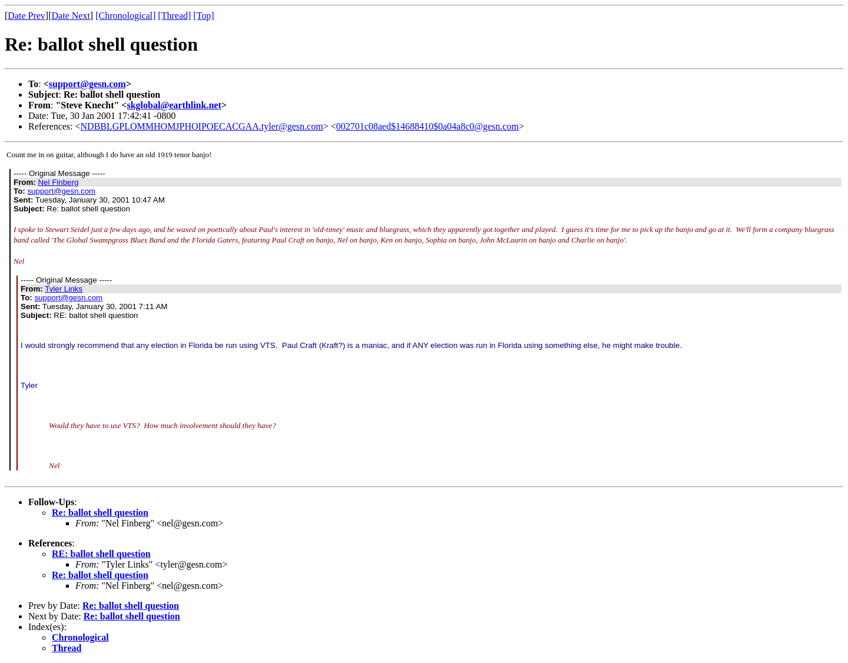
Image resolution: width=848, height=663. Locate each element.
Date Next (71, 16)
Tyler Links (63, 288)
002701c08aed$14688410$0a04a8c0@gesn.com (427, 126)
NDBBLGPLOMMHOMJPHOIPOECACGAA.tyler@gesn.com (202, 126)
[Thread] (174, 16)
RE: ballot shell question (101, 554)
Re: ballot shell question (100, 513)
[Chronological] (125, 16)
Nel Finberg (58, 182)
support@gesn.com (87, 84)
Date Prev (26, 16)
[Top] (203, 16)
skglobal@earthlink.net (174, 105)
